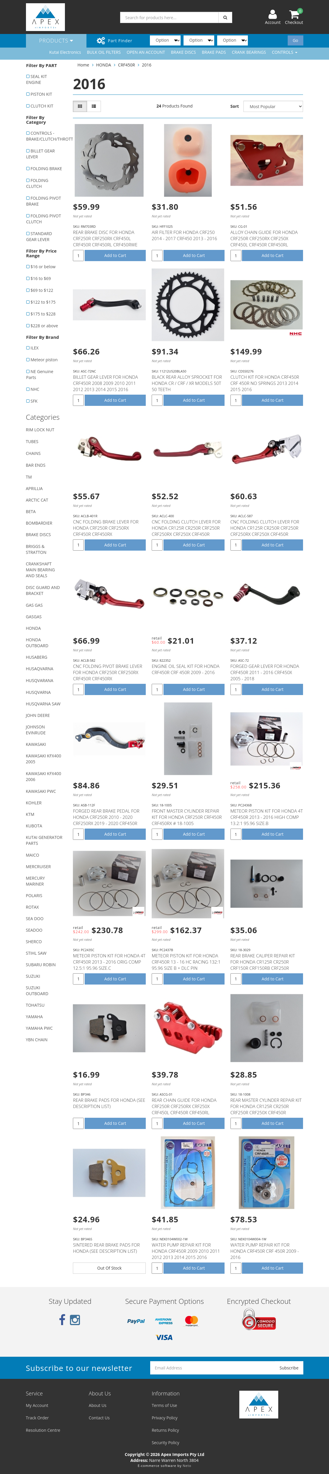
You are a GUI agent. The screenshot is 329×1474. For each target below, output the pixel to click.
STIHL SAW (36, 953)
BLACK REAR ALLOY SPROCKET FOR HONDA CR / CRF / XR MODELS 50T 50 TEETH (187, 383)
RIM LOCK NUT (40, 429)
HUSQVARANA (39, 680)
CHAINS (33, 453)
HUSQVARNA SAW (43, 704)
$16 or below (43, 266)
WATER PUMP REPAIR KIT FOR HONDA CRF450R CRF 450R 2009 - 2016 (264, 1251)
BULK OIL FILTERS (104, 52)
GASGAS (34, 616)
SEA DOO (35, 918)
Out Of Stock (109, 1268)
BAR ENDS (35, 465)
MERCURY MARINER (35, 881)
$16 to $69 (41, 278)
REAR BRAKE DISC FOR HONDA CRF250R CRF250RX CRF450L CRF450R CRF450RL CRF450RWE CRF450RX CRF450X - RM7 (105, 241)
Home (83, 65)
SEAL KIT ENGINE (36, 79)
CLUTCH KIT (42, 106)
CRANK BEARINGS (249, 52)
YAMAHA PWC (39, 1028)
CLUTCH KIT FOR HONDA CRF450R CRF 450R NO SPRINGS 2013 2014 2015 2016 (264, 383)
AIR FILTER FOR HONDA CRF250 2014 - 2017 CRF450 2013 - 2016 (184, 235)
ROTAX (32, 907)
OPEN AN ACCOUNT (146, 52)
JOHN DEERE (38, 715)
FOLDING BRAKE (46, 168)
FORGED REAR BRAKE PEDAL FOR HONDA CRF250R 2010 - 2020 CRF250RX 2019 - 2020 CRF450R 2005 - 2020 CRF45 (106, 820)
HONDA (33, 628)
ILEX (35, 348)
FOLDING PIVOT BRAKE (43, 201)
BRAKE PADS (214, 52)
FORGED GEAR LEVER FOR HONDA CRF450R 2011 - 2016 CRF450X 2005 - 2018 (264, 672)
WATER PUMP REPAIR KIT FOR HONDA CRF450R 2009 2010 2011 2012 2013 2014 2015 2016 (186, 1251)
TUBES (32, 441)
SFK (34, 401)
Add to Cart (115, 255)
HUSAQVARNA (39, 668)
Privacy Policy (164, 1418)
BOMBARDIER (39, 523)
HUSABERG (37, 657)
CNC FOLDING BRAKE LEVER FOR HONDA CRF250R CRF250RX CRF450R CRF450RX (105, 528)
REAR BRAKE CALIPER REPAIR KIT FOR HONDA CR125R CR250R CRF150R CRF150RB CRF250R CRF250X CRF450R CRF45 (262, 965)
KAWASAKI (36, 744)
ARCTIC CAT (37, 500)
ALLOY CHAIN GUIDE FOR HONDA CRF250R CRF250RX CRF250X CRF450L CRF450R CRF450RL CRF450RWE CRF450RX (264, 241)
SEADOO (34, 930)
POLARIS (34, 895)
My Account (37, 1405)
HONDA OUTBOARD (37, 642)
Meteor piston (44, 359)
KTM (30, 814)
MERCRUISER (38, 866)
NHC (35, 389)
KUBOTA (34, 826)
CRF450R (126, 65)
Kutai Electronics (65, 52)
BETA (31, 511)
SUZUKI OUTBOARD (37, 990)
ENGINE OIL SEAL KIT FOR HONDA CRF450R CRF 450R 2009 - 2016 (185, 669)
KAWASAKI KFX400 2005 (43, 758)
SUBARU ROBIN (41, 964)
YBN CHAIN (37, 1039)
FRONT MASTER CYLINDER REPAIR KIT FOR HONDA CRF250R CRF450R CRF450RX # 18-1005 (187, 817)
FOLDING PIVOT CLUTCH (43, 218)
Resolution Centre (43, 1430)
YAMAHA (34, 1016)
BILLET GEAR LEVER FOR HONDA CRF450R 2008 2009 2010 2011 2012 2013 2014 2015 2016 (105, 383)
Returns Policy (165, 1430)
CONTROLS (284, 52)
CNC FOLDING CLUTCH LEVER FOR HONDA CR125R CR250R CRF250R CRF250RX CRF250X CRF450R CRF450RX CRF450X (186, 531)
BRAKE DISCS (183, 52)
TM (29, 477)
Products (56, 40)
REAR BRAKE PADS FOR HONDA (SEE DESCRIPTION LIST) (109, 1103)
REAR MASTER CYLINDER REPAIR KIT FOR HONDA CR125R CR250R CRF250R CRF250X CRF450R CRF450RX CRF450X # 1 (266, 1109)
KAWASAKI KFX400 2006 (43, 776)
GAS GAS (34, 605)
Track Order (37, 1418)
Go (295, 40)
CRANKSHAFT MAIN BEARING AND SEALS (40, 569)
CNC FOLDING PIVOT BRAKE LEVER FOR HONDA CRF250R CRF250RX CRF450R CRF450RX (107, 672)
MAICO (32, 855)
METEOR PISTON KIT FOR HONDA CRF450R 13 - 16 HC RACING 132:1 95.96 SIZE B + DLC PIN (186, 962)
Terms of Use (164, 1405)
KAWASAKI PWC (41, 791)
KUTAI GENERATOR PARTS (44, 840)
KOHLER (34, 803)
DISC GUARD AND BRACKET (43, 590)
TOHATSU (35, 1005)
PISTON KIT (41, 94)
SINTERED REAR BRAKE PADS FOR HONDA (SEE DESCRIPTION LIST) (106, 1248)
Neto (187, 1465)
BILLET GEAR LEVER (40, 154)
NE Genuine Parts (39, 374)
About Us (98, 1405)
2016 (146, 65)
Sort (234, 106)
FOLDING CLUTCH (37, 183)
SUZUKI (33, 976)
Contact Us (99, 1418)
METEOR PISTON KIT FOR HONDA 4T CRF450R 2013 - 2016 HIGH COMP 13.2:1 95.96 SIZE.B (266, 817)
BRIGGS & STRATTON (36, 549)
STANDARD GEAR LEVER (39, 236)
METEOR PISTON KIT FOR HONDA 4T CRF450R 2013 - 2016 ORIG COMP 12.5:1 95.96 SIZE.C (109, 962)
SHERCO (34, 941)
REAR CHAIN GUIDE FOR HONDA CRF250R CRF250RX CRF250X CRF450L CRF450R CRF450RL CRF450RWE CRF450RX (184, 1109)
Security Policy (165, 1442)
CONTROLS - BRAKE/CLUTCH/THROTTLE (46, 136)
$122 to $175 (43, 302)
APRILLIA (34, 488)
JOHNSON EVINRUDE (36, 730)
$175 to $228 (43, 314)
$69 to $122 (42, 290)
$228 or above (44, 325)
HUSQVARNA (38, 692)
